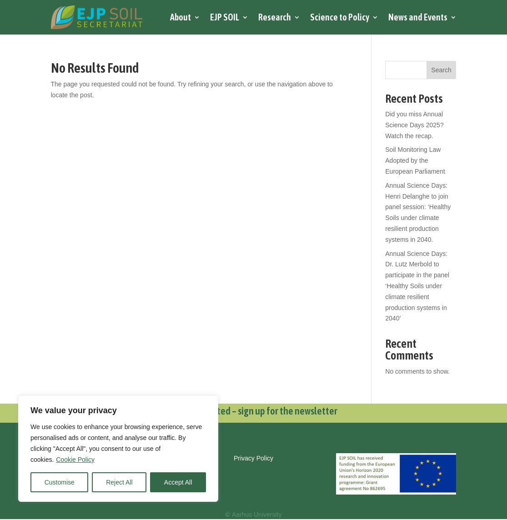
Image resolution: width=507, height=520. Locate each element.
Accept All (178, 482)
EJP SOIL (224, 17)
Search (441, 70)
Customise (60, 482)
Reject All (119, 482)
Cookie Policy (75, 459)
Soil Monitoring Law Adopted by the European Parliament (415, 160)
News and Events (417, 17)
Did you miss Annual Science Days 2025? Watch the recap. (414, 125)
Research (274, 17)
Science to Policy (339, 17)
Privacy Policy (253, 458)
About (180, 17)
